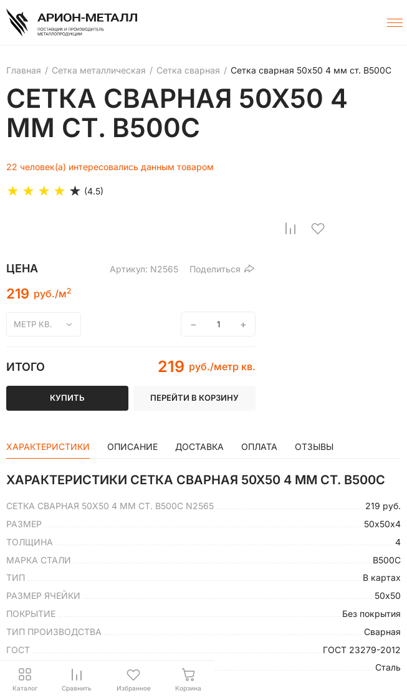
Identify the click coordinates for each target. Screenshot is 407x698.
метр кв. (33, 324)
